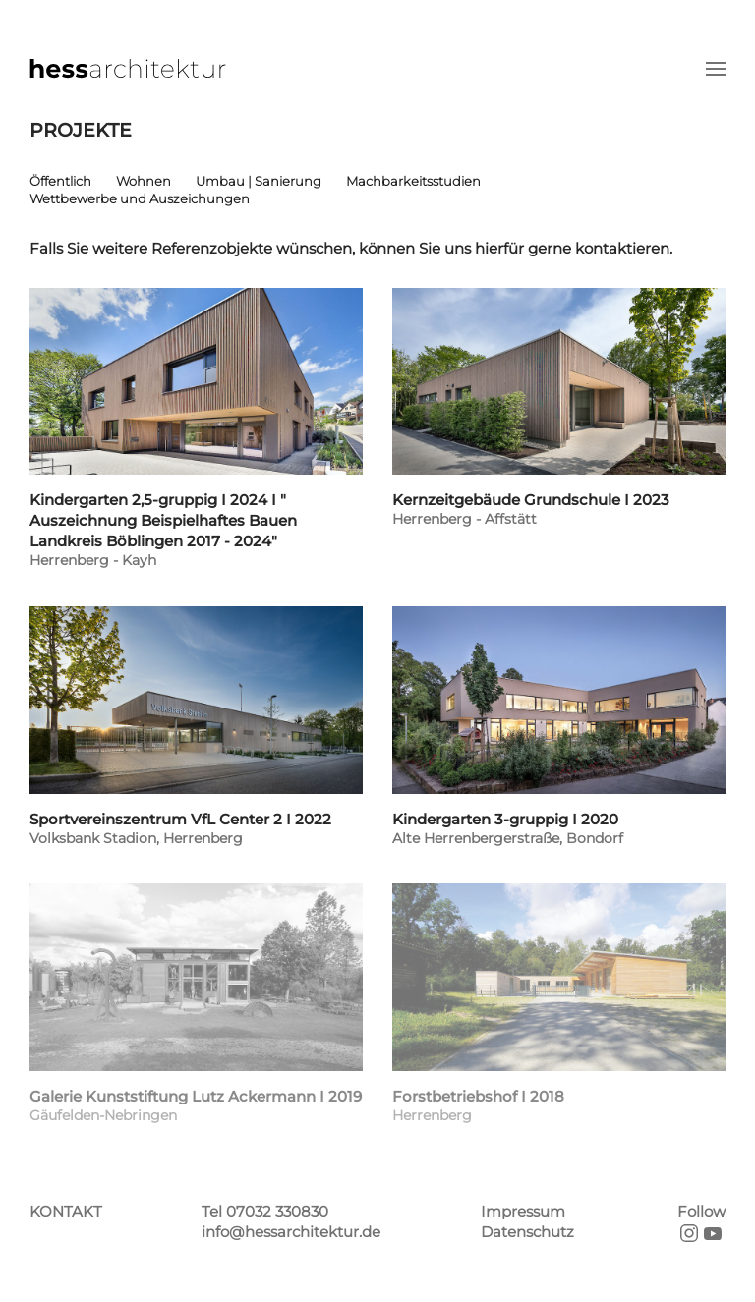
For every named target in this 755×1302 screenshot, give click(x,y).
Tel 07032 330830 (265, 1211)
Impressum (523, 1211)
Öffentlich (60, 181)
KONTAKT (65, 1211)
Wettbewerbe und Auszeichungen (139, 198)
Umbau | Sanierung (258, 181)
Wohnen (143, 181)
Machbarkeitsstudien (413, 181)
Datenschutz (527, 1231)
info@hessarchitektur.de (291, 1231)
